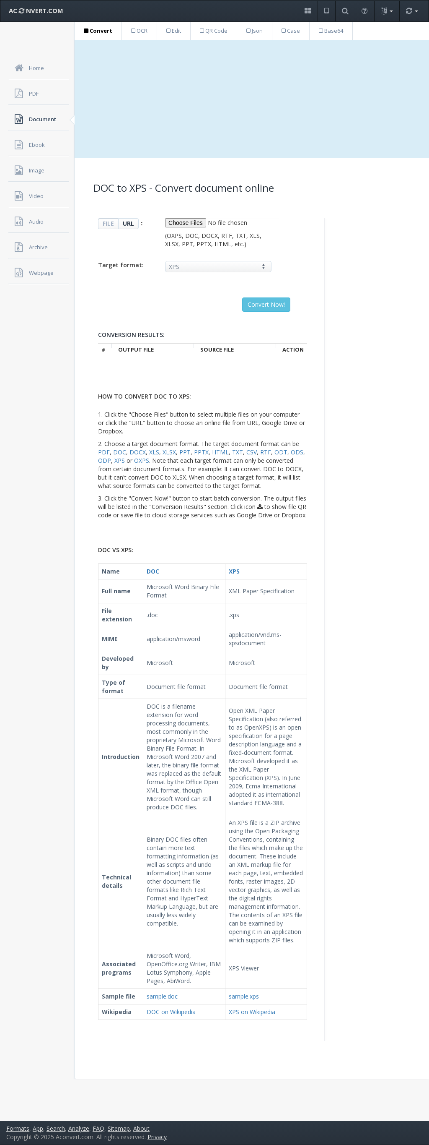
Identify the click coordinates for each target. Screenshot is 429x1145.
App (38, 1128)
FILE (108, 223)
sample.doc (162, 996)
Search (56, 1128)
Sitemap (119, 1128)
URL (128, 223)
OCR (139, 30)
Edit (173, 30)
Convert (98, 30)
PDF (104, 452)
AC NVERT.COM (36, 10)
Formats (17, 1128)
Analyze (78, 1128)
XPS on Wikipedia (252, 1012)
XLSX (169, 452)
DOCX (137, 452)
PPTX (201, 452)
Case (291, 30)
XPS (119, 460)
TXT (237, 452)
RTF (265, 452)
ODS (297, 452)
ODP (104, 460)
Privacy (157, 1137)
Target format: (121, 265)
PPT (185, 452)
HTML (220, 452)
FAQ (98, 1128)
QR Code (213, 30)
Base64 (331, 30)
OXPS (141, 460)
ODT (280, 452)
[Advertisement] (252, 99)
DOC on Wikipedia (171, 1012)
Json (254, 30)
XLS (154, 452)
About (141, 1128)
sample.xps (244, 996)
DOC (119, 452)
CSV (251, 452)
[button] (308, 11)
